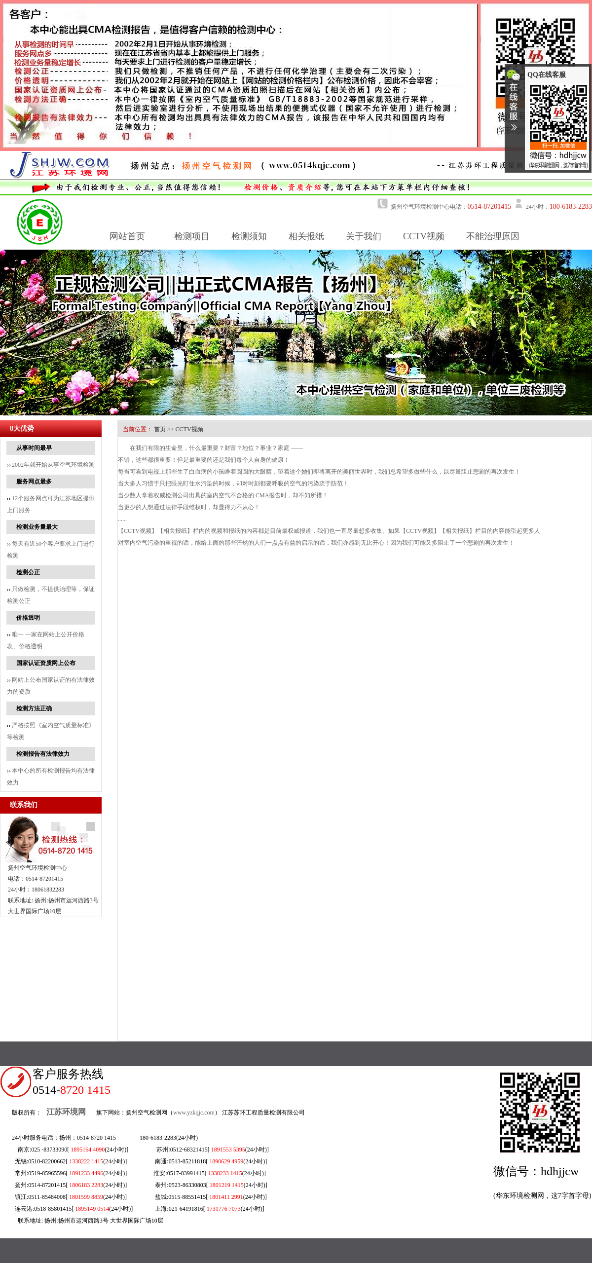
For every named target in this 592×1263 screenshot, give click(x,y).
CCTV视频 (423, 236)
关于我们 (363, 236)
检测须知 (249, 236)
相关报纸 (306, 236)
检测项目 (192, 236)
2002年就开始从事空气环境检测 (51, 464)
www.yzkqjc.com (194, 1112)
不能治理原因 (492, 236)
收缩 (513, 104)
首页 (160, 429)
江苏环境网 (66, 1112)
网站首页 (127, 236)
